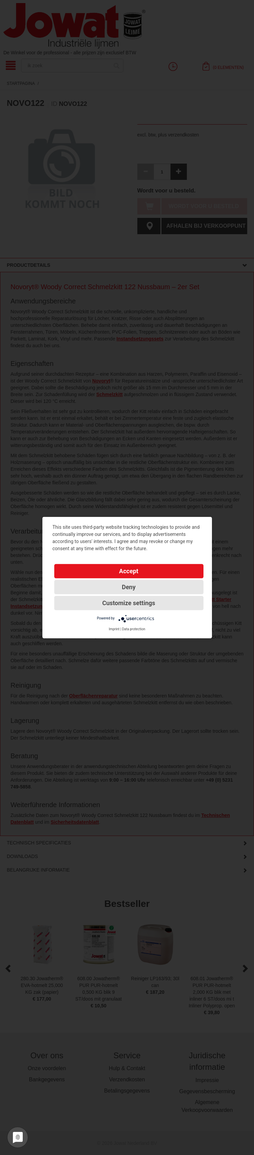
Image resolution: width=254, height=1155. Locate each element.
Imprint (114, 629)
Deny (129, 586)
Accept (128, 570)
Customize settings (128, 602)
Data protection (133, 629)
